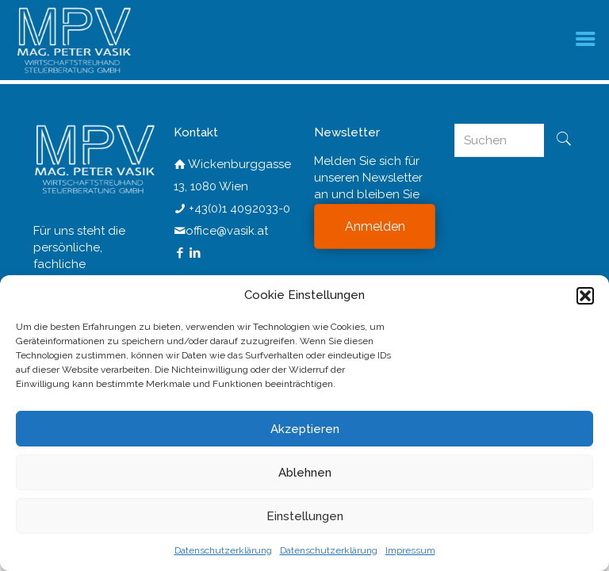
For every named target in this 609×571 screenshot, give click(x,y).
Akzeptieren (304, 429)
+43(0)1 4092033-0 (239, 208)
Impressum (410, 550)
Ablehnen (304, 473)
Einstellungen (304, 516)
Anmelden (375, 226)
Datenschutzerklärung (223, 550)
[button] (585, 296)
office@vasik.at (227, 231)
